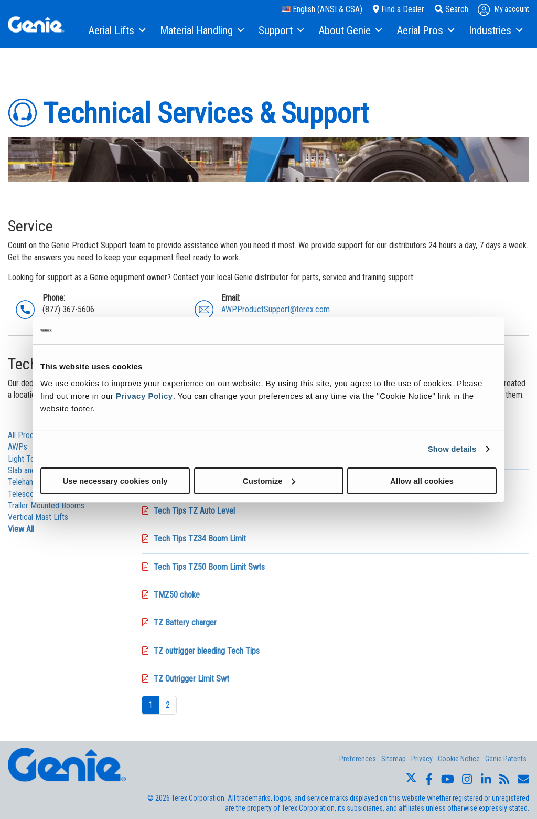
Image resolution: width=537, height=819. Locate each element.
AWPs (17, 447)
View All (21, 529)
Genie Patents (506, 758)
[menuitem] (116, 31)
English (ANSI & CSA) (322, 9)
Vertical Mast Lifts (38, 517)
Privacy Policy (144, 395)
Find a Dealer (398, 9)
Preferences (357, 758)
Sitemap (393, 758)
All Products (28, 435)
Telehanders (28, 482)
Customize (269, 480)
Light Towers (29, 459)
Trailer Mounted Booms (46, 505)
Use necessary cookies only (114, 480)
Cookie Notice (459, 758)
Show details (452, 448)
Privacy (422, 758)
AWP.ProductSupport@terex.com (275, 309)
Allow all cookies (422, 480)
